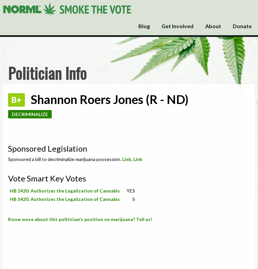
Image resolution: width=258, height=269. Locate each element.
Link (126, 159)
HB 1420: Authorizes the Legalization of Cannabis (65, 191)
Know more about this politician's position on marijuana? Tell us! (80, 219)
